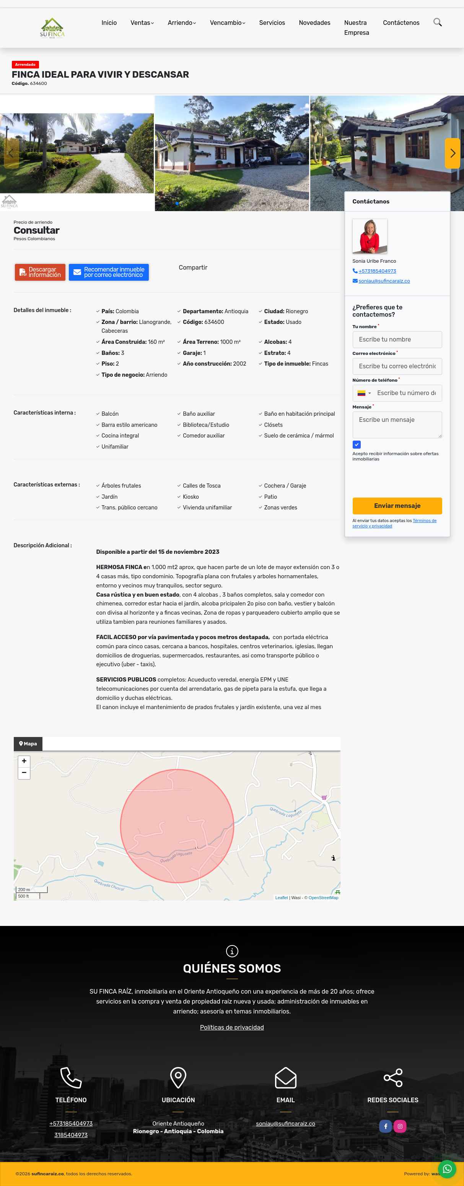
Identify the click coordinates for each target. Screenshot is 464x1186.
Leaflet (281, 897)
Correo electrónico (375, 353)
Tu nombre (366, 327)
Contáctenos (401, 22)
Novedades (315, 22)
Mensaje (363, 407)
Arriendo (180, 22)
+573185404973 (377, 271)
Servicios (272, 22)
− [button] (23, 773)
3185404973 (71, 1135)
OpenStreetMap (324, 897)
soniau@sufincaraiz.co (384, 281)
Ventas (140, 22)
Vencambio (226, 22)
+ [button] (23, 762)
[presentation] (394, 472)
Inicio (109, 22)
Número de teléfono (376, 380)
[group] (77, 153)
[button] (177, 203)
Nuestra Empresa (356, 27)
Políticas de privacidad (232, 1027)
